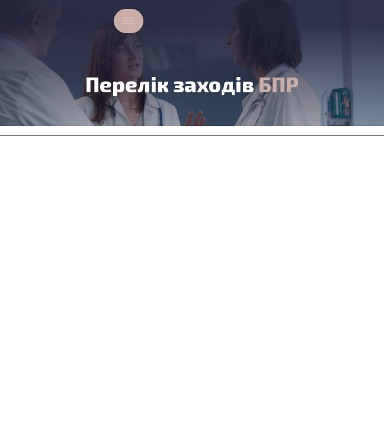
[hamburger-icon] (128, 21)
